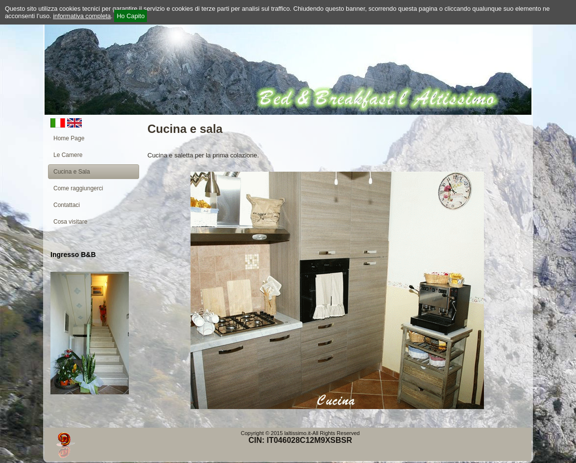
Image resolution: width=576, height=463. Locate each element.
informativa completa (82, 16)
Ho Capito (130, 16)
